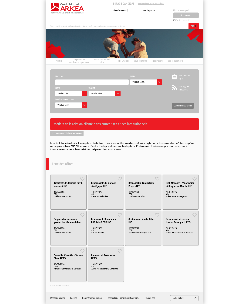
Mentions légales (57, 298)
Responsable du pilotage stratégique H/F (103, 185)
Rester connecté (183, 20)
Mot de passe (149, 10)
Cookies (73, 298)
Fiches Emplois (74, 26)
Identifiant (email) (120, 10)
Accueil (64, 26)
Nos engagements (175, 61)
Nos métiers (157, 61)
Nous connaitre (140, 61)
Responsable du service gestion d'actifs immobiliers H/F (67, 222)
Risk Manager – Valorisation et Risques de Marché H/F (180, 185)
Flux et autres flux (183, 88)
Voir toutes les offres (184, 77)
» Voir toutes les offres (59, 286)
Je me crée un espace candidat (151, 3)
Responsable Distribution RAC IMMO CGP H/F (103, 221)
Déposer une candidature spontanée (79, 61)
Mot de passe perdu (181, 10)
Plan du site (150, 298)
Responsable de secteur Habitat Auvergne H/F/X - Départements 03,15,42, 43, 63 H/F (180, 224)
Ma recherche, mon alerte (102, 61)
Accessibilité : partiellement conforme (123, 298)
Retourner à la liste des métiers (69, 133)
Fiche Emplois (123, 61)
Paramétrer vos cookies (92, 298)
